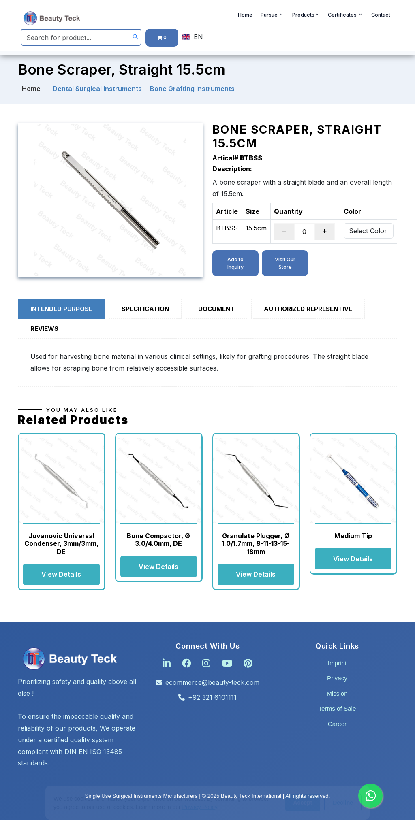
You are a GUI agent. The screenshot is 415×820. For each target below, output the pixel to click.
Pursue (272, 17)
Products (306, 17)
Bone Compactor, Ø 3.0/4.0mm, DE (158, 539)
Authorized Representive (308, 309)
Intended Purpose (61, 309)
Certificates (345, 17)
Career (337, 724)
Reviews (44, 328)
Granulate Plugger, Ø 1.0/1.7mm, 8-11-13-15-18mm (256, 543)
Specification (145, 309)
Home (245, 17)
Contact (380, 17)
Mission (337, 693)
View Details (61, 575)
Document (216, 309)
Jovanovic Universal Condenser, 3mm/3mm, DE (61, 543)
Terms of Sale (337, 709)
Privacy (337, 678)
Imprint (337, 663)
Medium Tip (353, 536)
